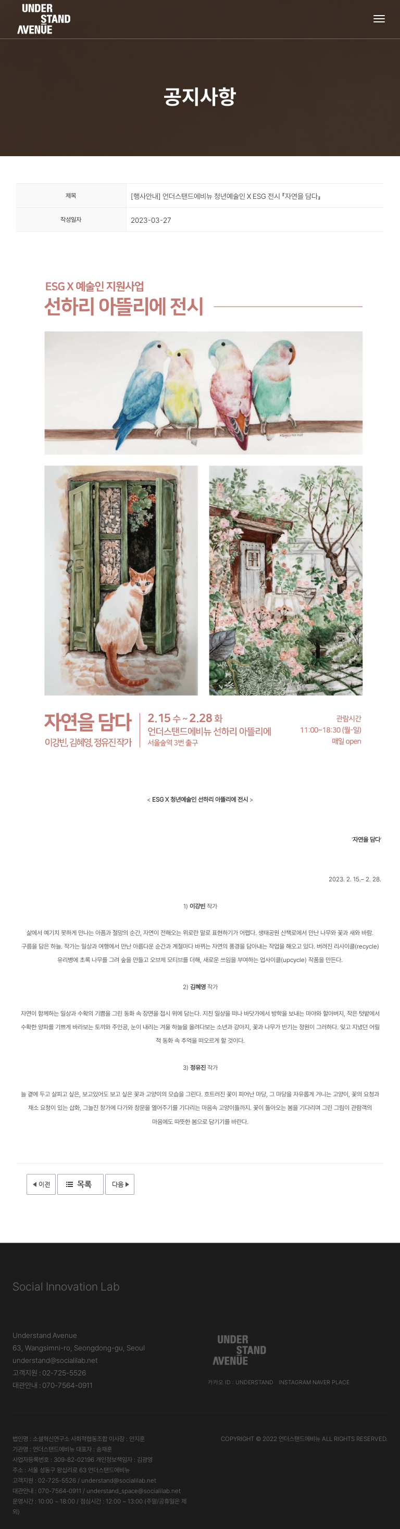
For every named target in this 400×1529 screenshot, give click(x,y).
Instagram (295, 1382)
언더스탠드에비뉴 (299, 1439)
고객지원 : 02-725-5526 (49, 1373)
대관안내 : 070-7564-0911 (52, 1385)
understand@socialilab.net (55, 1360)
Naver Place (330, 1382)
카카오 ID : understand (240, 1382)
